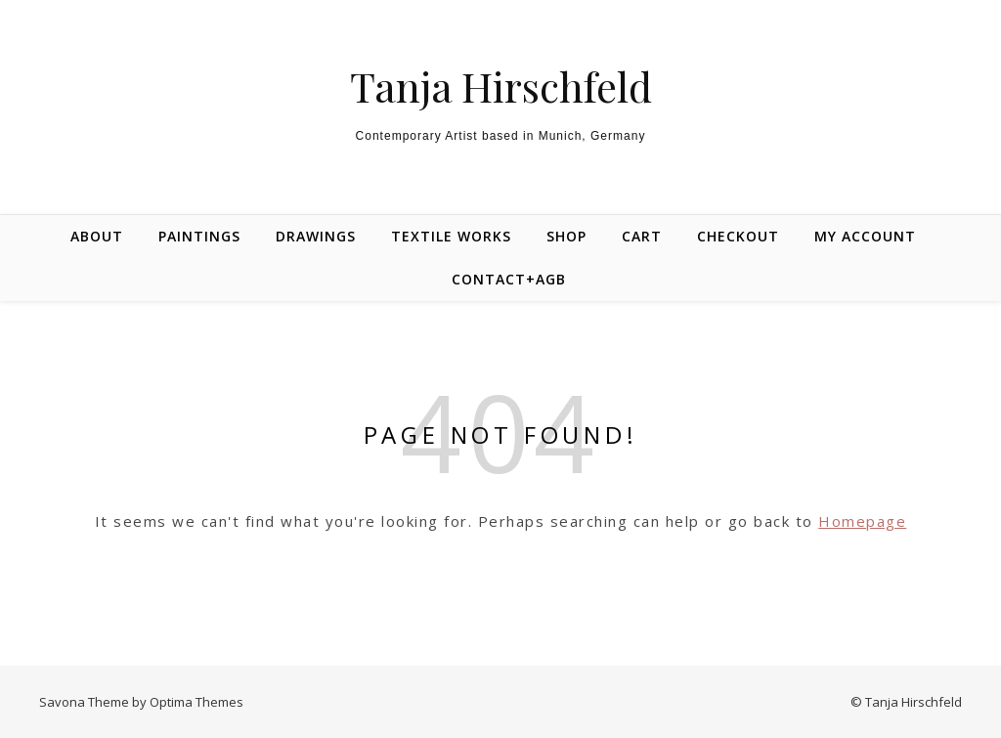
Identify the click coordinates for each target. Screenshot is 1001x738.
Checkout (738, 236)
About (96, 236)
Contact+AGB (509, 279)
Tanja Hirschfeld (501, 86)
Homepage (862, 521)
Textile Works (451, 236)
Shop (566, 236)
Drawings (316, 236)
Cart (642, 236)
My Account (865, 236)
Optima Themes (196, 702)
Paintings (199, 236)
